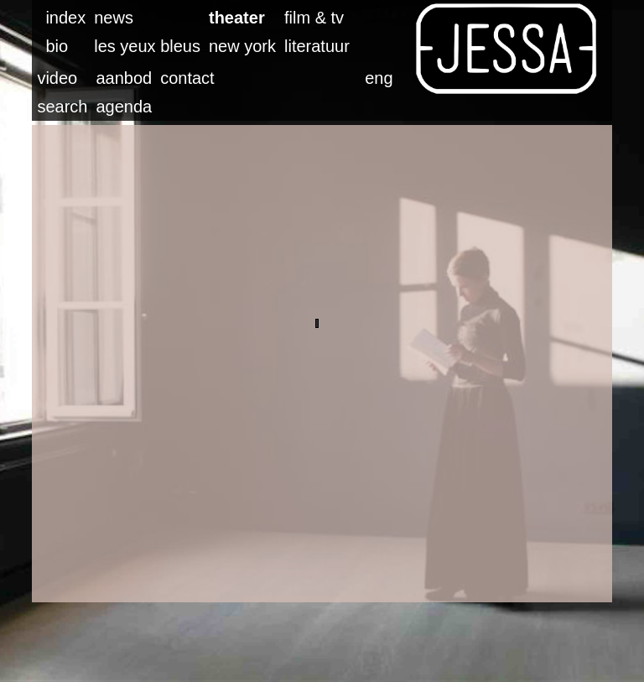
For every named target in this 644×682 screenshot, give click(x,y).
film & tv (314, 17)
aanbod (124, 78)
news (113, 17)
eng (378, 78)
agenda (124, 106)
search (62, 106)
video (57, 78)
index (65, 17)
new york (242, 46)
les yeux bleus (147, 46)
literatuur (317, 46)
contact (187, 78)
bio (56, 46)
